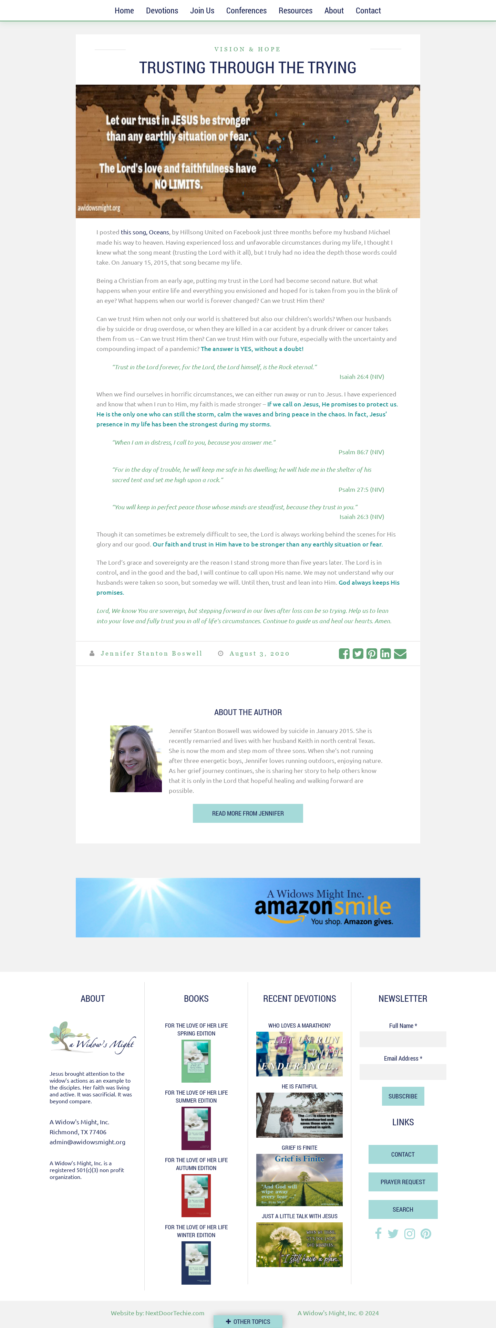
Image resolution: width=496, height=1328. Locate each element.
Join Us (202, 10)
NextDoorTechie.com (175, 1312)
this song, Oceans (145, 231)
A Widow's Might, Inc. (327, 1312)
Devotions (162, 10)
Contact (368, 10)
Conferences (246, 10)
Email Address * (403, 1058)
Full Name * (403, 1025)
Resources (295, 10)
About (334, 10)
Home (124, 10)
